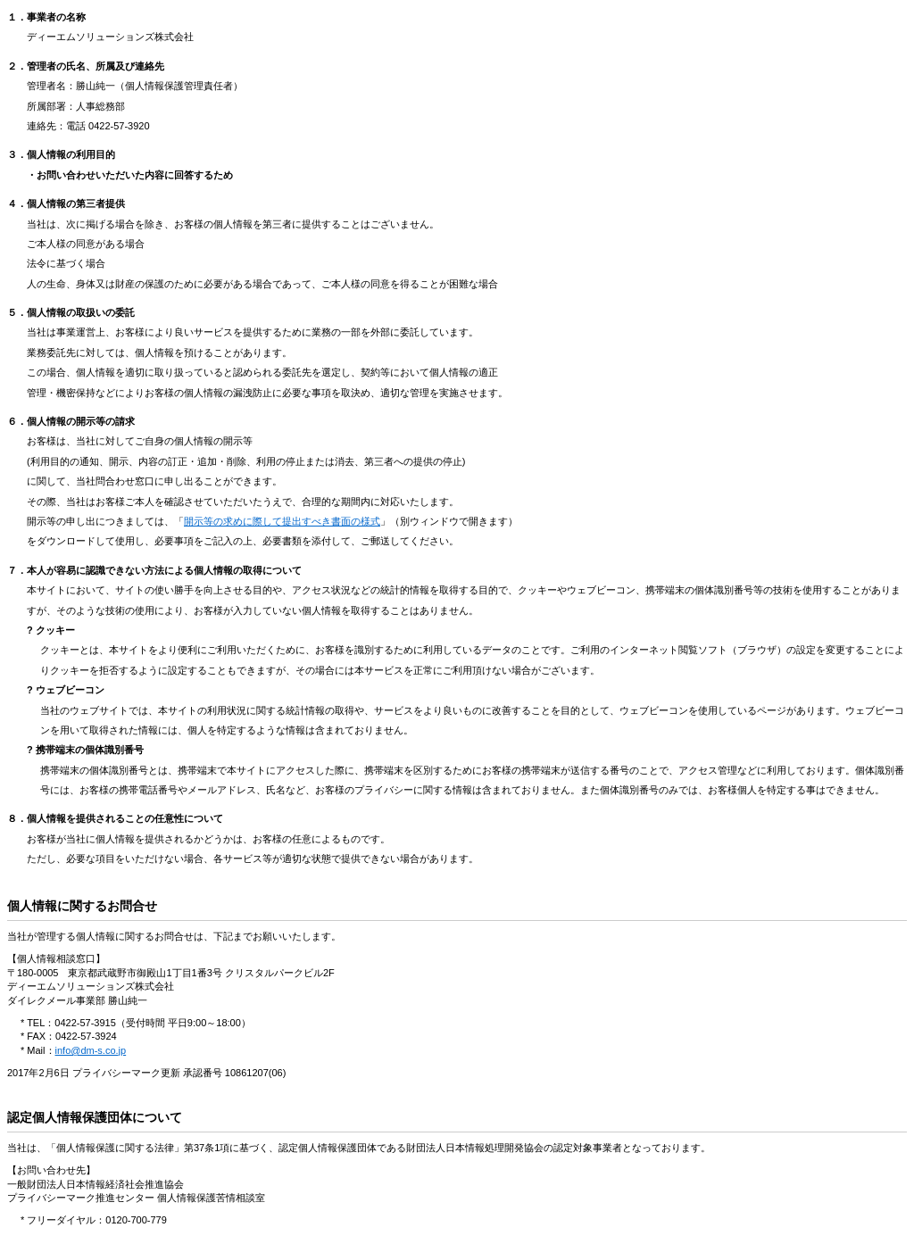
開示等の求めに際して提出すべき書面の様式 (282, 521)
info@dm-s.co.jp (91, 1050)
